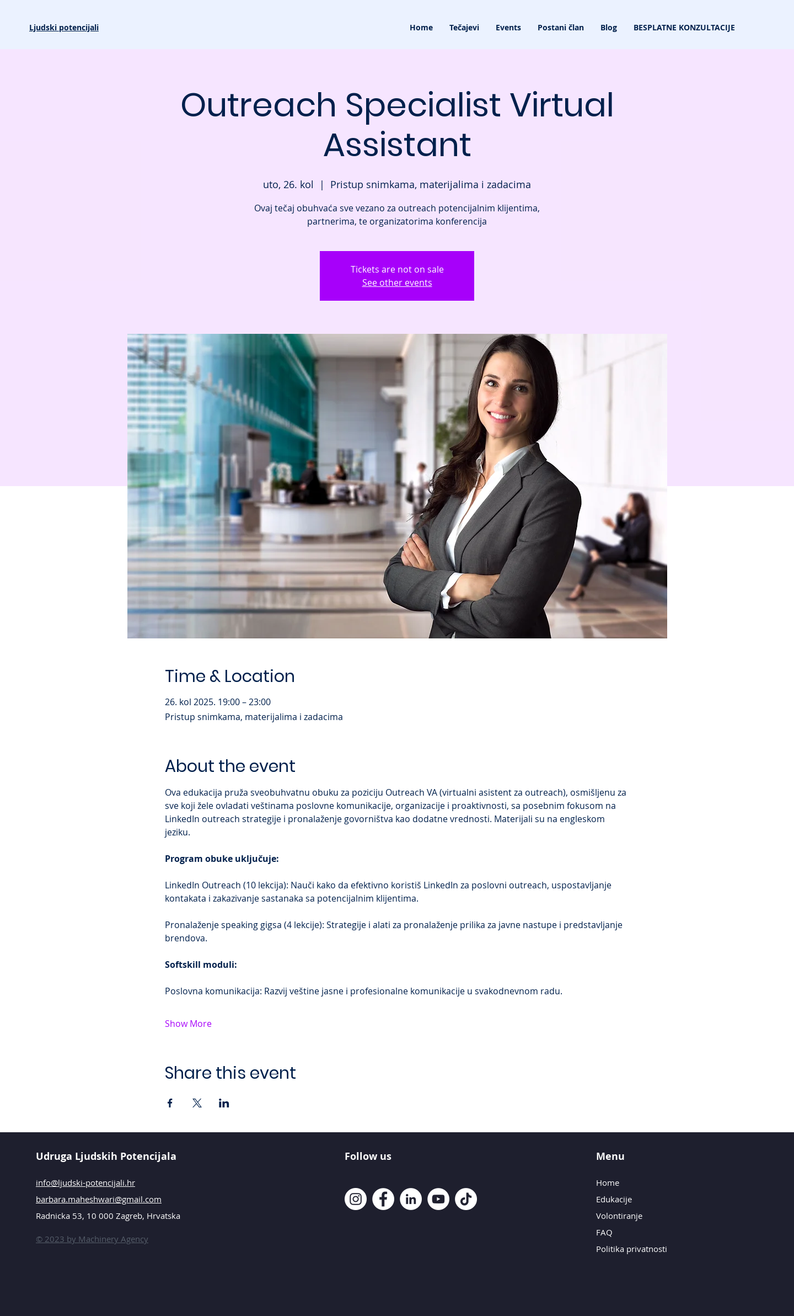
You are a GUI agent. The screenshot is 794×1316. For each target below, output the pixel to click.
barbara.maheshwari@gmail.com (99, 1199)
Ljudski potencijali (64, 27)
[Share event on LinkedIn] (224, 1103)
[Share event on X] (197, 1103)
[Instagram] (356, 1199)
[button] (464, 27)
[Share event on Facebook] (170, 1103)
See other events (397, 282)
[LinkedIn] (411, 1199)
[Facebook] (383, 1199)
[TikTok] (466, 1199)
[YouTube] (438, 1199)
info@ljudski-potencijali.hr (85, 1182)
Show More (188, 1023)
